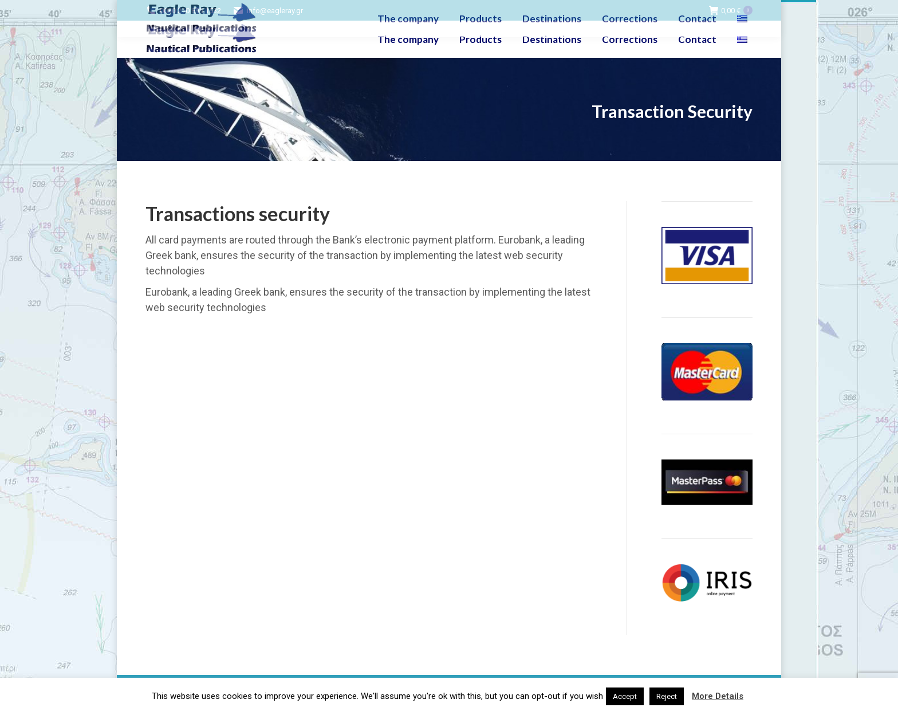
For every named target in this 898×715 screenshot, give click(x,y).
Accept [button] (625, 696)
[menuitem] (744, 39)
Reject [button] (666, 696)
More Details (717, 696)
